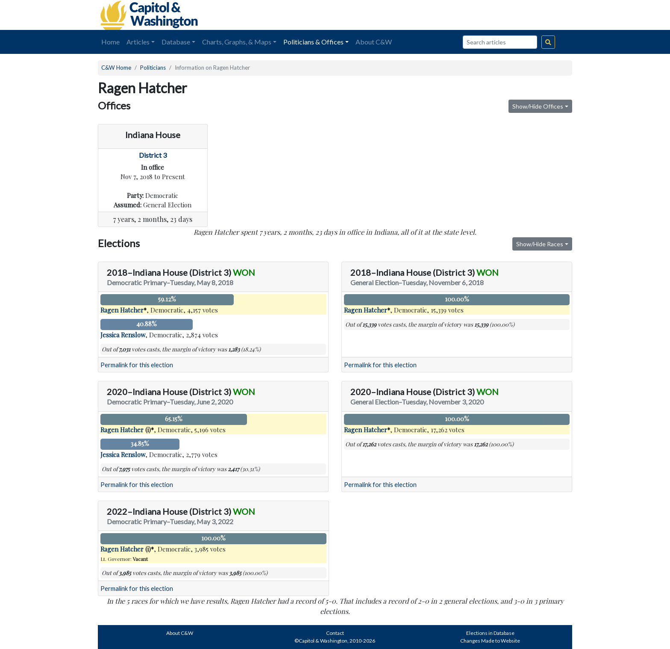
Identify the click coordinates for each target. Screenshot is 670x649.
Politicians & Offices (313, 42)
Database (176, 42)
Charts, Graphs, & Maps (236, 42)
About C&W (374, 42)
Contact (335, 633)
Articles (138, 42)
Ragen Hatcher (122, 310)
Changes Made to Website (490, 640)
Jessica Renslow (122, 334)
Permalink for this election (136, 365)
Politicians (153, 67)
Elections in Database (490, 633)
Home (110, 42)
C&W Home (116, 67)
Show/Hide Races (539, 244)
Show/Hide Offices (537, 106)
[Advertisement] (476, 15)
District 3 (153, 155)
